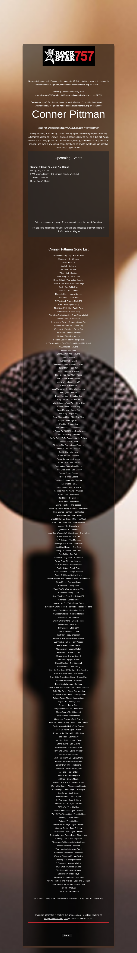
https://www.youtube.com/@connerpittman (79, 128)
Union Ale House (60, 167)
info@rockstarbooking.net (68, 231)
